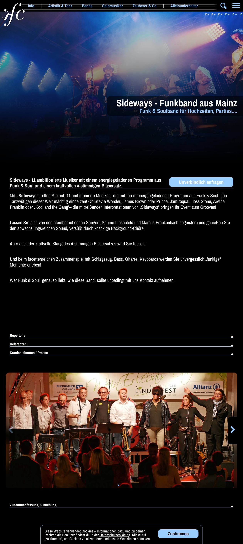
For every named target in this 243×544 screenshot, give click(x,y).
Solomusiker (112, 6)
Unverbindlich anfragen (201, 182)
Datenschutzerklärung (115, 537)
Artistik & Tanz (60, 6)
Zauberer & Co (144, 6)
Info (31, 6)
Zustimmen (178, 536)
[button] (10, 430)
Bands (87, 6)
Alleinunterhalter (184, 6)
